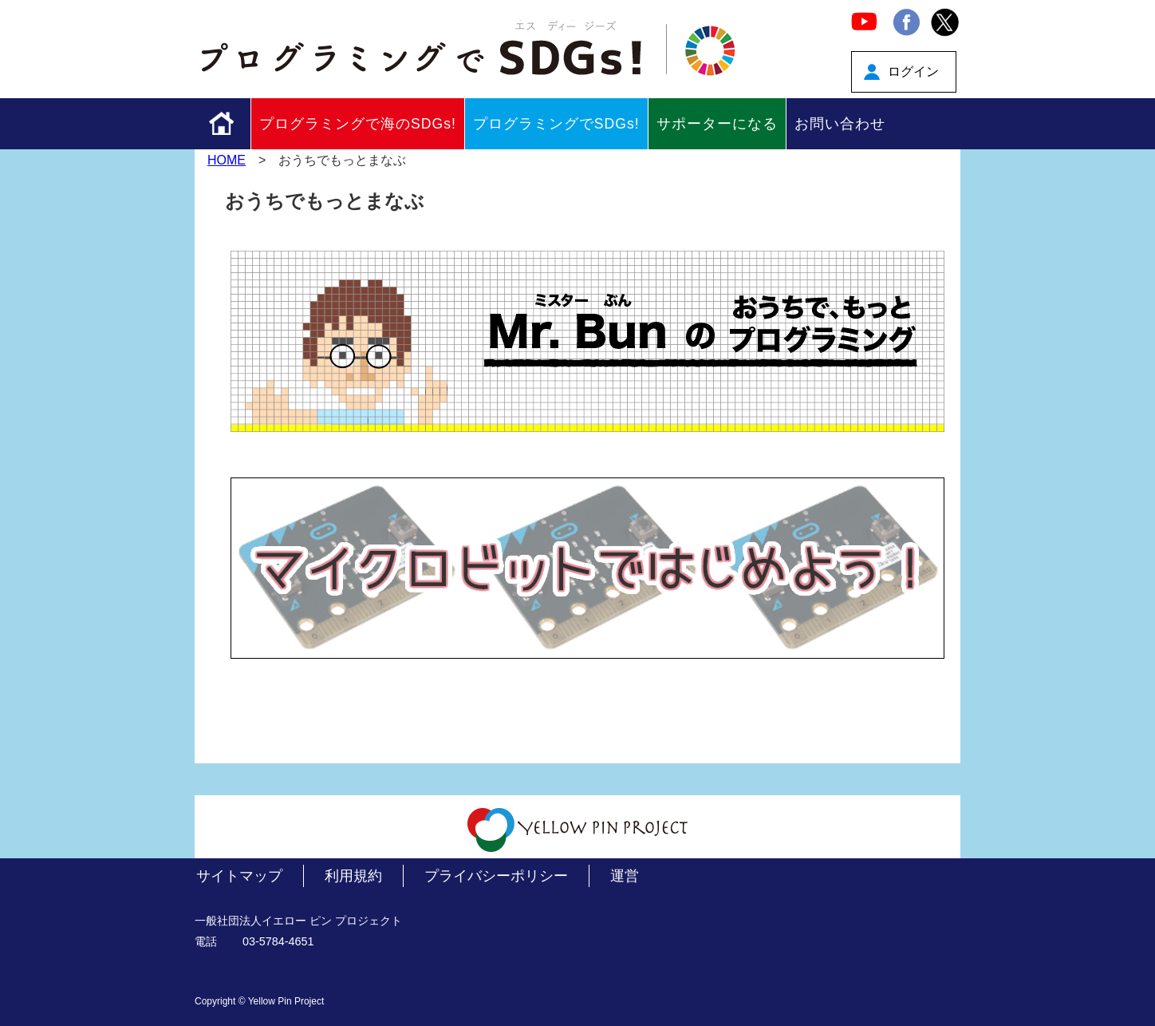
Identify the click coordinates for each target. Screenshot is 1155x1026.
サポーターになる (717, 124)
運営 (624, 876)
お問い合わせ (839, 124)
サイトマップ (239, 876)
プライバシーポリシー (496, 876)
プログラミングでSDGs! (556, 124)
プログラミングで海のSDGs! (357, 124)
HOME (226, 160)
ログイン (913, 71)
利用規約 (353, 876)
